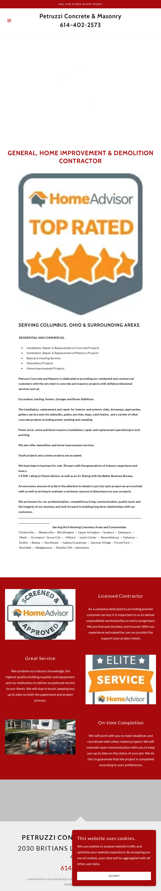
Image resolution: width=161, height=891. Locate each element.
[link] (80, 26)
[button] (16, 20)
